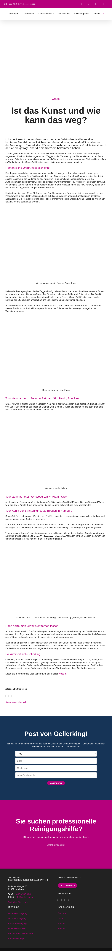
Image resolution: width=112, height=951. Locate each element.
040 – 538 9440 (23, 894)
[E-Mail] (12, 696)
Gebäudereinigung (17, 918)
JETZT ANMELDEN (67, 885)
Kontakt (61, 928)
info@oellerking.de (27, 4)
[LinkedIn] (68, 900)
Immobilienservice (16, 928)
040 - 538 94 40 (10, 4)
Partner (61, 923)
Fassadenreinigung (17, 923)
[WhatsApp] (9, 696)
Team (60, 918)
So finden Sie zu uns (18, 902)
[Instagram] (64, 900)
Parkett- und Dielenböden (20, 933)
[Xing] (61, 900)
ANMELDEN (56, 783)
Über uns (62, 913)
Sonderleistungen (16, 939)
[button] (104, 13)
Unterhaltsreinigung (17, 913)
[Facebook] (6, 696)
